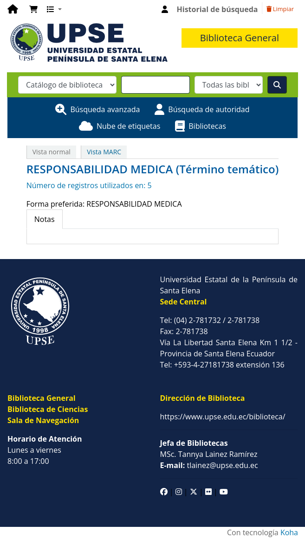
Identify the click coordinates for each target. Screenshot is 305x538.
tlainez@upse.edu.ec (209, 465)
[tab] (44, 219)
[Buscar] (277, 85)
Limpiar (280, 9)
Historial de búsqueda (217, 9)
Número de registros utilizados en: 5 (89, 185)
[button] (33, 9)
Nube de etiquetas (128, 126)
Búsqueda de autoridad (208, 109)
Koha (289, 532)
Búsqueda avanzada (105, 109)
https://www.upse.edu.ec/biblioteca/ (223, 416)
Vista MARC (104, 151)
